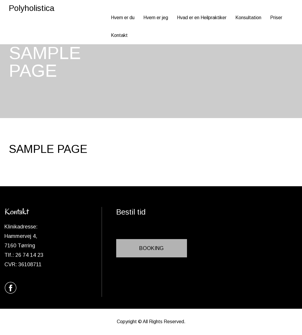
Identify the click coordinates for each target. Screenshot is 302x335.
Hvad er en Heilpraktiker (201, 17)
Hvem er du (122, 17)
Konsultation (248, 17)
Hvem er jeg (155, 17)
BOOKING (151, 248)
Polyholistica (32, 8)
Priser (276, 17)
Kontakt (119, 35)
